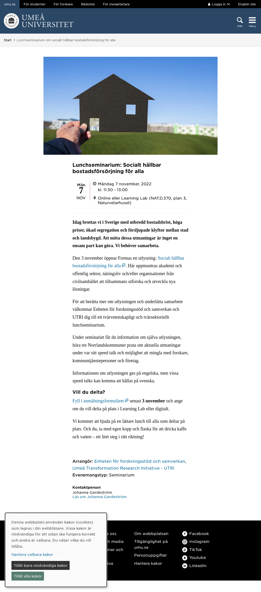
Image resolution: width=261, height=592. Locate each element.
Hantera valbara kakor (32, 554)
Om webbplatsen (151, 533)
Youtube (194, 557)
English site (247, 4)
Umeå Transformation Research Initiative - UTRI (123, 467)
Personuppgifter (150, 555)
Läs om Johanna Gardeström (99, 496)
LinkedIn (194, 565)
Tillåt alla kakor (28, 576)
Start (7, 40)
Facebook (195, 533)
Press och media (107, 541)
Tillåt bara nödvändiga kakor (41, 565)
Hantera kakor (148, 563)
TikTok (192, 549)
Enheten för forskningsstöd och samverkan (139, 460)
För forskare (63, 4)
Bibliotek (88, 4)
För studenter (34, 4)
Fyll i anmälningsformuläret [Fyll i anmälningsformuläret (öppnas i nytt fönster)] (98, 400)
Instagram (195, 541)
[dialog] (56, 550)
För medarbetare (116, 4)
